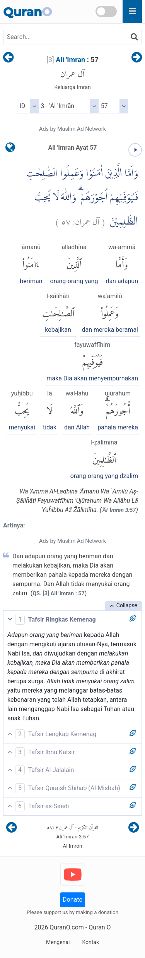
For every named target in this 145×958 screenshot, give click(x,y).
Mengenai (58, 942)
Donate (72, 899)
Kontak (90, 942)
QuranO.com (66, 927)
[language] (10, 149)
